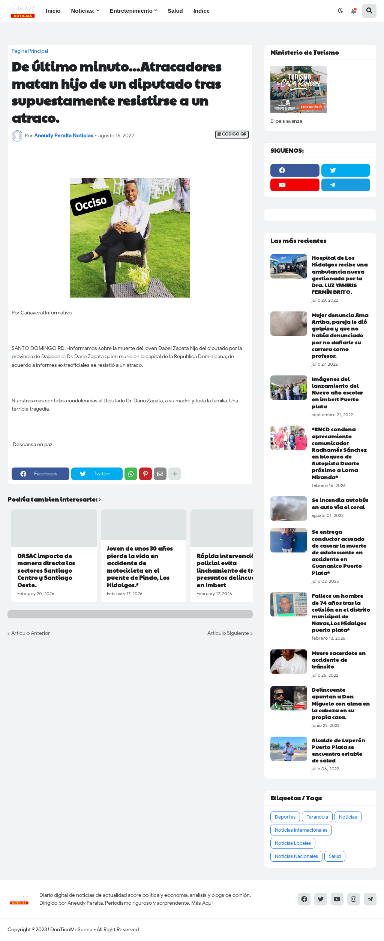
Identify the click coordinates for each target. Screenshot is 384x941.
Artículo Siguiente (228, 633)
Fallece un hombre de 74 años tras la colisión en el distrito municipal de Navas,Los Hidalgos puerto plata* (341, 612)
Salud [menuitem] (175, 10)
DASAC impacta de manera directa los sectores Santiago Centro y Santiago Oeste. (46, 570)
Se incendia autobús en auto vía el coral (340, 503)
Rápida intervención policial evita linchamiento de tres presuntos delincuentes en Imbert (232, 570)
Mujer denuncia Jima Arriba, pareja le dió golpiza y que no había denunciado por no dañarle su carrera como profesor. (340, 335)
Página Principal (30, 51)
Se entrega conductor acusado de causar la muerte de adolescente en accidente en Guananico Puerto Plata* (339, 552)
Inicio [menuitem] (53, 10)
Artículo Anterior (30, 633)
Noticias (348, 817)
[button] (340, 11)
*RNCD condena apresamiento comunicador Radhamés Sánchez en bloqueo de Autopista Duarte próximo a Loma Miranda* (339, 453)
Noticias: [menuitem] (82, 10)
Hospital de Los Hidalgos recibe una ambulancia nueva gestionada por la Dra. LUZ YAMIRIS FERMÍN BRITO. (340, 274)
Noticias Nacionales (296, 856)
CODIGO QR (232, 134)
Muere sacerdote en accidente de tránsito (339, 659)
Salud (335, 856)
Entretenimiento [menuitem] (131, 10)
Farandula (317, 817)
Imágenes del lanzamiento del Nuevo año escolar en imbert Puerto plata (337, 392)
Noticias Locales (293, 843)
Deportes (285, 817)
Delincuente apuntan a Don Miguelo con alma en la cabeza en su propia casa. (341, 703)
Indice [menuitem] (202, 10)
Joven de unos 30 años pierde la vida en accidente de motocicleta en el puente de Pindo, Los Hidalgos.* (140, 566)
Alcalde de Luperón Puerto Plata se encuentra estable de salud (338, 750)
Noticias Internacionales (301, 830)
